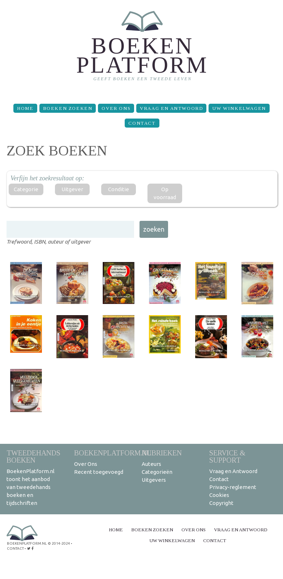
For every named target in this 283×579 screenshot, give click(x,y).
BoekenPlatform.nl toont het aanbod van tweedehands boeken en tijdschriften (31, 487)
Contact (141, 123)
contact (15, 548)
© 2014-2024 (59, 543)
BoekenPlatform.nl (112, 452)
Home (25, 108)
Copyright (221, 503)
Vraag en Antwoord (171, 108)
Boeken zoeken (68, 108)
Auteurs (151, 464)
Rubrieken (162, 452)
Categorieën (157, 472)
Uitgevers (154, 480)
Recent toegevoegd (98, 472)
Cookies (219, 495)
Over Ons (116, 108)
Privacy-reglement (232, 487)
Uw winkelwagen (239, 108)
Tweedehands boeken (33, 456)
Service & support (227, 456)
